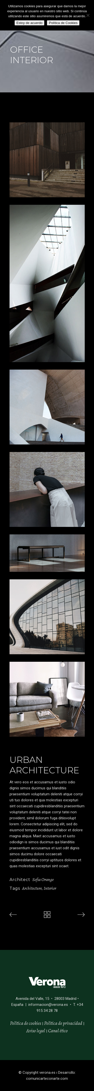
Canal (53, 1031)
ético (63, 1031)
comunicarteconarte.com (47, 1078)
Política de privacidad (63, 1023)
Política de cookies (25, 1023)
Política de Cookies (63, 23)
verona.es (47, 1072)
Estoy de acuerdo (30, 23)
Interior (50, 888)
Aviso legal (35, 1031)
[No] (87, 15)
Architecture (32, 888)
